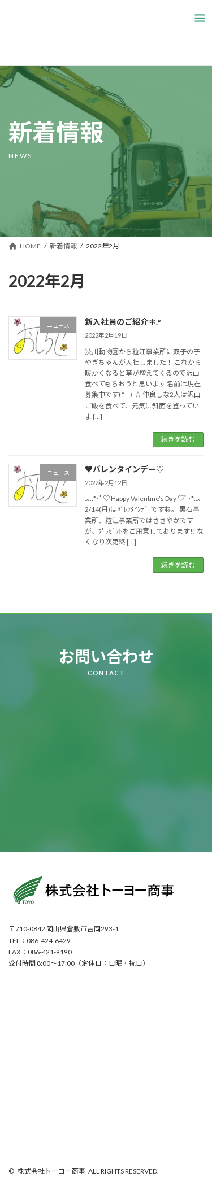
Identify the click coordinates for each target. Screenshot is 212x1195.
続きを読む (178, 439)
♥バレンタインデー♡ (124, 469)
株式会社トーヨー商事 (51, 1171)
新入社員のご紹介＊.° (123, 321)
